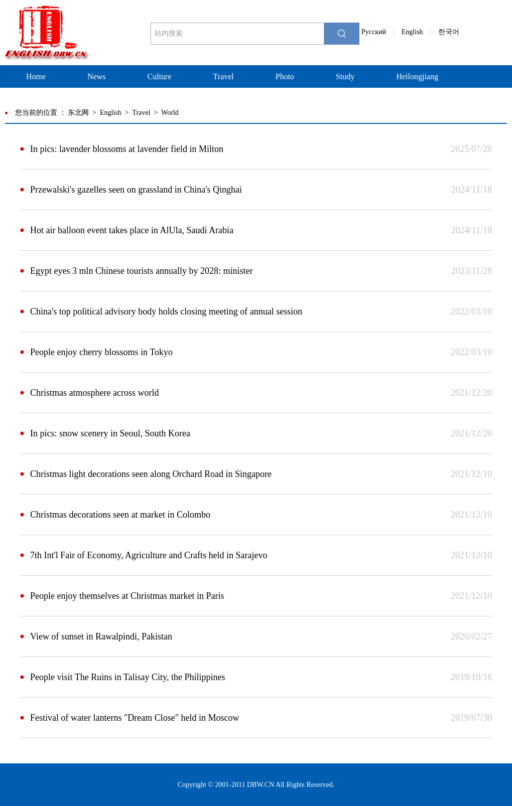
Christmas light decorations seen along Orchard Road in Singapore (151, 474)
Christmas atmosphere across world (94, 393)
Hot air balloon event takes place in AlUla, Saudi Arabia (131, 230)
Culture (160, 76)
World (170, 112)
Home (36, 76)
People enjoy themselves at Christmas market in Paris (127, 596)
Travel (223, 76)
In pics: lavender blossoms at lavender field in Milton (126, 149)
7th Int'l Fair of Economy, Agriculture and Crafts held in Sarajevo (148, 555)
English (412, 32)
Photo (285, 76)
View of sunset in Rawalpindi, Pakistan (101, 636)
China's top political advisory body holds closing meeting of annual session (166, 311)
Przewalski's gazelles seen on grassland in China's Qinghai (136, 190)
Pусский (373, 32)
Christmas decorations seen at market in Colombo (120, 515)
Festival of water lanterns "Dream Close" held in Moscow (134, 718)
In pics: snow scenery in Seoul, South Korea (110, 433)
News (96, 76)
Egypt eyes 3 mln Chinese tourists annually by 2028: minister (141, 271)
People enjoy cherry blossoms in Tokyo (101, 352)
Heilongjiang (417, 76)
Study (345, 76)
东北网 (78, 112)
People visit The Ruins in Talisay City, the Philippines (127, 677)
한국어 (448, 32)
